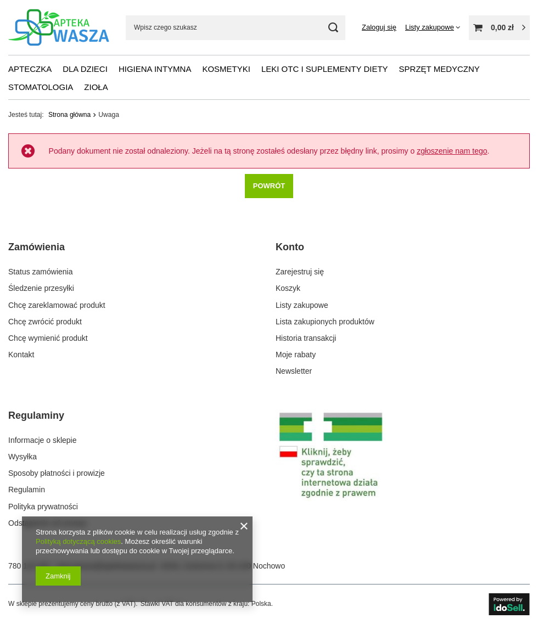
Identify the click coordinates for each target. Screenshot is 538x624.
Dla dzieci (85, 69)
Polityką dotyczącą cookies (78, 541)
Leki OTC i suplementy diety (324, 69)
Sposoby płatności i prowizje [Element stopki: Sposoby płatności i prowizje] (56, 473)
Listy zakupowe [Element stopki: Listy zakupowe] (302, 305)
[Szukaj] (333, 27)
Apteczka (30, 69)
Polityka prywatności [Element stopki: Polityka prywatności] (43, 506)
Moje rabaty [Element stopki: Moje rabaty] (296, 354)
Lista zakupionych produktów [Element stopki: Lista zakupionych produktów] (325, 321)
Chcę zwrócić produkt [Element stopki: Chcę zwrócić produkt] (45, 321)
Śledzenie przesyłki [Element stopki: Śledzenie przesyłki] (41, 288)
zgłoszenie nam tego (452, 151)
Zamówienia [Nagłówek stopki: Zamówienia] (36, 246)
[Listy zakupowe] (432, 27)
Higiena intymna (155, 69)
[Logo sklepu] (58, 27)
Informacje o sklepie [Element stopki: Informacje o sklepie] (42, 440)
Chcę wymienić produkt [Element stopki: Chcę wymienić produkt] (48, 338)
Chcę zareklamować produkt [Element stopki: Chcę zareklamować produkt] (56, 305)
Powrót (269, 185)
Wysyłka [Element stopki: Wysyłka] (22, 456)
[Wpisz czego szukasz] (235, 27)
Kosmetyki (226, 69)
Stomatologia (40, 87)
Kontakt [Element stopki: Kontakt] (21, 354)
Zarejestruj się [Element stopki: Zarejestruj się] (300, 271)
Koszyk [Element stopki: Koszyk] (288, 288)
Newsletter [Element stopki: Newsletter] (294, 371)
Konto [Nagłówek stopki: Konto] (290, 246)
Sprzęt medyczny (439, 69)
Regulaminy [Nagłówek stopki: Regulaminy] (36, 415)
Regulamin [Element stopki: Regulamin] (26, 489)
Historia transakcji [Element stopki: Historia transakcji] (306, 338)
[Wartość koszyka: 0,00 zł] (499, 27)
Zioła (96, 87)
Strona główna (69, 115)
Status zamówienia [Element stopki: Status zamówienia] (40, 271)
